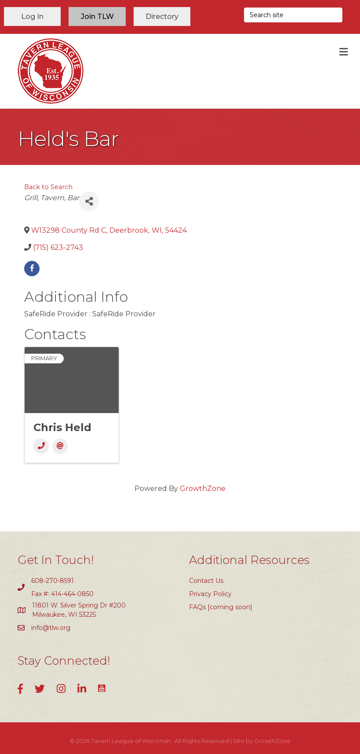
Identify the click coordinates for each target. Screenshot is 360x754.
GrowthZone (202, 488)
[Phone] (41, 446)
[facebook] (32, 268)
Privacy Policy (210, 594)
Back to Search (48, 187)
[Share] (89, 201)
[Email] (60, 446)
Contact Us (206, 581)
